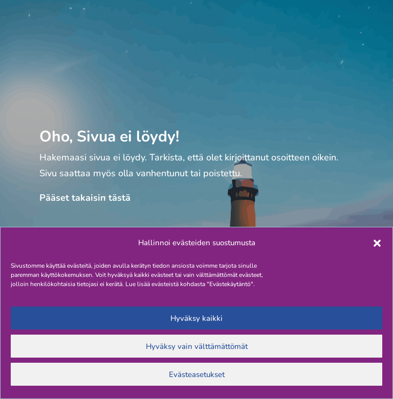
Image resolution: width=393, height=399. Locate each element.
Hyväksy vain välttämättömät (197, 346)
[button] (377, 243)
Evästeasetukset (197, 374)
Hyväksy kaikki (196, 318)
